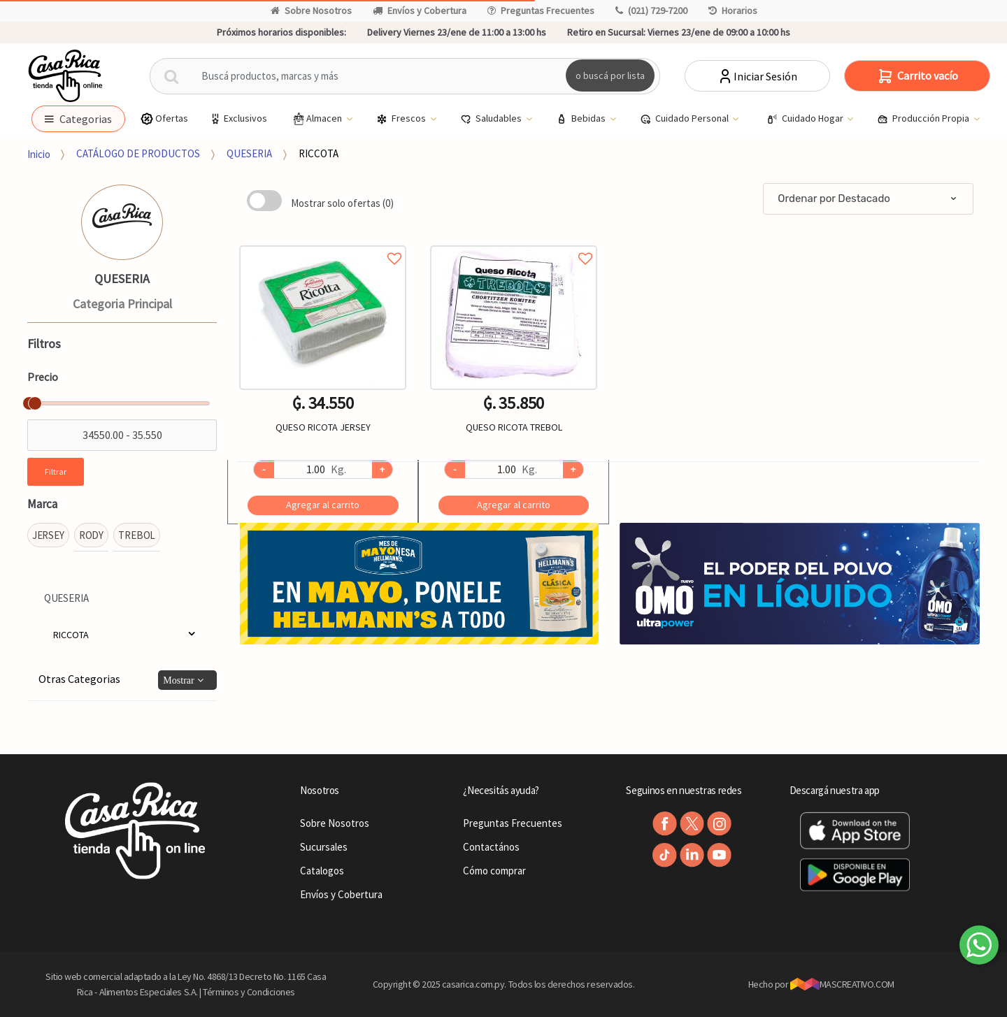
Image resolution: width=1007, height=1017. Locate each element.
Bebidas (582, 118)
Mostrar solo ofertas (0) (342, 203)
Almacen (317, 118)
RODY (91, 535)
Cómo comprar (494, 870)
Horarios (732, 10)
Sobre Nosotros (311, 10)
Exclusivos (237, 118)
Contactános (491, 846)
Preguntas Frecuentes (540, 10)
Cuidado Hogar (805, 118)
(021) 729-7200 (651, 10)
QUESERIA (249, 153)
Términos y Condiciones (249, 992)
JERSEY (48, 535)
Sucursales (324, 846)
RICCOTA (318, 153)
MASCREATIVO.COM (842, 984)
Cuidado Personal (685, 118)
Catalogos (322, 870)
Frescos (402, 118)
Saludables (492, 118)
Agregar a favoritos (323, 243)
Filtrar (55, 471)
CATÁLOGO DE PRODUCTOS (138, 153)
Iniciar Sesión (757, 76)
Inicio (38, 153)
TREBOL (136, 535)
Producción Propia (924, 118)
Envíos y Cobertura (419, 10)
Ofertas (164, 118)
